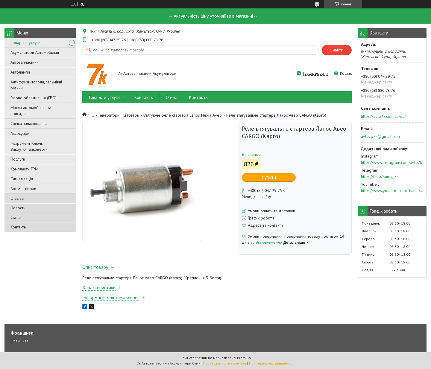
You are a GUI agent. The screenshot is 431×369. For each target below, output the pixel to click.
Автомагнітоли (23, 188)
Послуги (17, 159)
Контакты (18, 227)
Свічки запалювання (28, 123)
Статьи (16, 217)
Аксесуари (19, 133)
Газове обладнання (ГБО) (33, 97)
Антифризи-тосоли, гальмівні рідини (36, 85)
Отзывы (17, 198)
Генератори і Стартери (118, 115)
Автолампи (20, 72)
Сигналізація (21, 179)
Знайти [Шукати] (336, 50)
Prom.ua (244, 358)
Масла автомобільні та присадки (30, 110)
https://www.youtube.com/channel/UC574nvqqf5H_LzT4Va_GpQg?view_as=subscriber (392, 190)
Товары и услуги (25, 42)
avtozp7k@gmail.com (380, 136)
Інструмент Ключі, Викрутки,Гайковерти (29, 146)
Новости (17, 208)
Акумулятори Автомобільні (34, 52)
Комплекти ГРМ (24, 169)
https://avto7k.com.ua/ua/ (383, 116)
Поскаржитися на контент (224, 363)
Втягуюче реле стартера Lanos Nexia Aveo (182, 115)
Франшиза (19, 341)
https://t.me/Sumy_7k (379, 176)
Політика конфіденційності (272, 363)
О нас (171, 97)
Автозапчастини (24, 62)
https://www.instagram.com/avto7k (391, 162)
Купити (269, 177)
